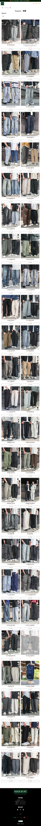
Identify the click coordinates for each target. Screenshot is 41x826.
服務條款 (18, 823)
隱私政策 (22, 823)
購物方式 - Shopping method (20, 802)
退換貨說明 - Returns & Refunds (20, 801)
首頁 (2, 7)
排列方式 (4, 13)
